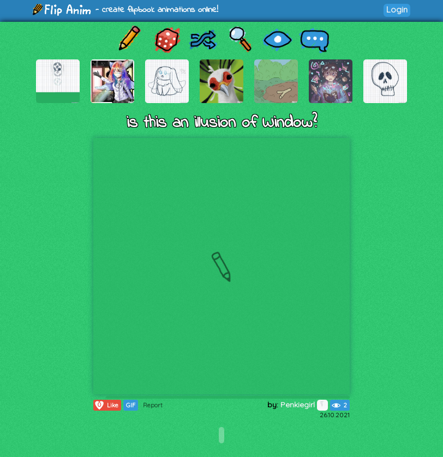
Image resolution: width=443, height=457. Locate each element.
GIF (130, 405)
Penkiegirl (304, 405)
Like (106, 405)
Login (397, 9)
